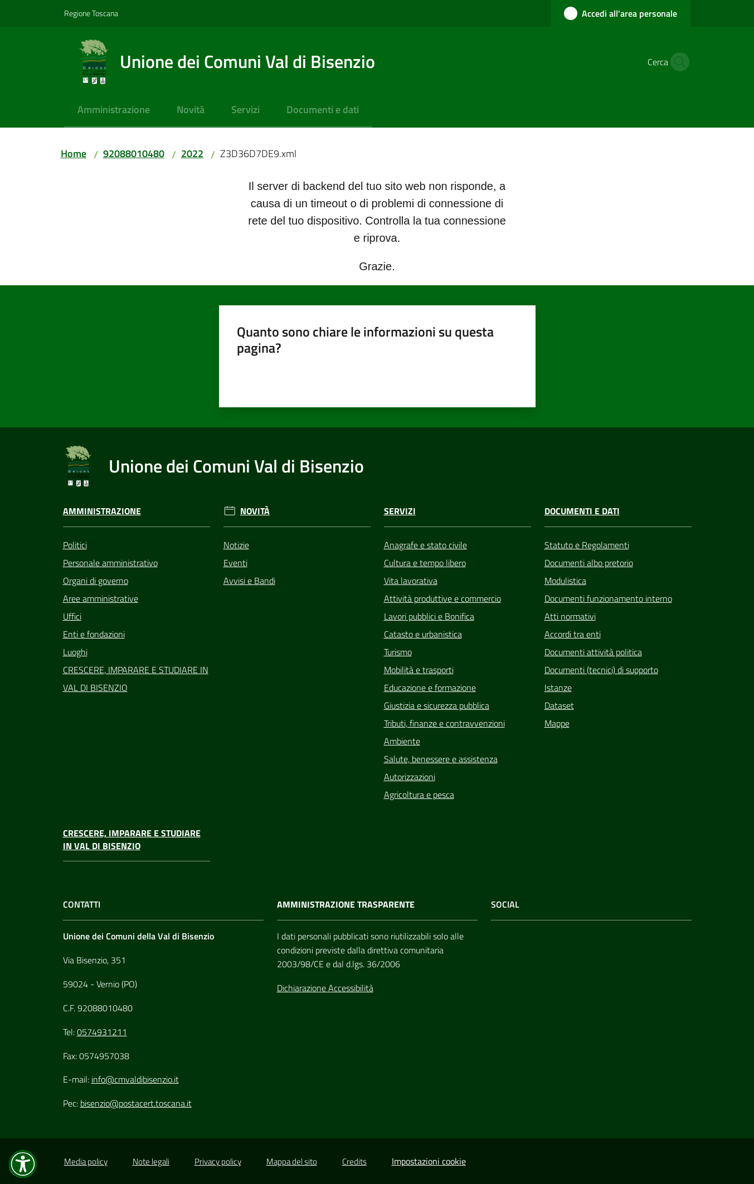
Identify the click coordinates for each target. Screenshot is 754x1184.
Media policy (86, 1161)
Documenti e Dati (582, 511)
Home (73, 153)
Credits (354, 1161)
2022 (192, 153)
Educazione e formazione (430, 687)
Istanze (558, 687)
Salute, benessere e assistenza (441, 759)
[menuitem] (113, 111)
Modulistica (565, 580)
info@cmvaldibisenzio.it (135, 1079)
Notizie (236, 545)
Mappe (557, 723)
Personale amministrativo (110, 562)
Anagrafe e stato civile (425, 545)
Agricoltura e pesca (419, 794)
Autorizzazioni (409, 776)
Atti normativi (570, 616)
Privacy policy (217, 1161)
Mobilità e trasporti (419, 669)
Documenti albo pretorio (588, 562)
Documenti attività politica (593, 652)
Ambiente (402, 741)
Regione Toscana (91, 13)
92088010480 (133, 153)
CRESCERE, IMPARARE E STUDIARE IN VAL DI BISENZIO (135, 678)
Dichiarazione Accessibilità (325, 988)
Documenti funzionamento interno (608, 598)
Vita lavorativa (410, 580)
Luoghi (75, 652)
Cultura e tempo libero (425, 562)
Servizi (400, 511)
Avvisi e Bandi (249, 580)
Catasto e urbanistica (423, 634)
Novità (255, 511)
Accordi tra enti (572, 634)
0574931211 (102, 1032)
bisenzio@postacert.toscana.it (136, 1103)
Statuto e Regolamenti (586, 545)
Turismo (398, 652)
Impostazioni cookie (429, 1161)
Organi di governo (95, 580)
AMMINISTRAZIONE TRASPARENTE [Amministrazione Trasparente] (346, 904)
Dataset (559, 705)
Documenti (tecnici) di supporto (601, 669)
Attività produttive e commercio (442, 598)
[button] (677, 61)
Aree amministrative (100, 598)
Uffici (72, 616)
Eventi (235, 562)
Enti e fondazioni (94, 634)
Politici (75, 545)
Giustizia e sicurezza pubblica (436, 705)
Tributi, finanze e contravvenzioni (444, 723)
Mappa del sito (291, 1161)
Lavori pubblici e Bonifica (429, 616)
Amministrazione (102, 511)
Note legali (151, 1161)
